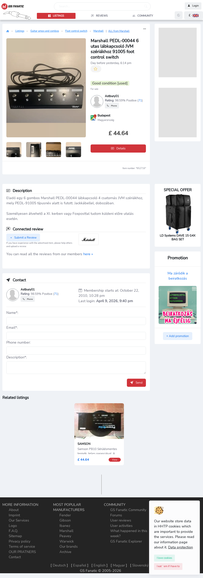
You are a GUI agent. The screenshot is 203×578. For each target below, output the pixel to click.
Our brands (68, 546)
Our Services (19, 520)
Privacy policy (19, 541)
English (99, 565)
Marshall (98, 31)
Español (79, 565)
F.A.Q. (13, 530)
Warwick (66, 541)
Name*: (12, 312)
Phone (112, 105)
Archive (65, 551)
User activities (121, 525)
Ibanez (64, 525)
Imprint (14, 515)
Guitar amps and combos (44, 31)
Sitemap (15, 536)
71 (140, 100)
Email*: (12, 327)
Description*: (16, 357)
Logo (13, 525)
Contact (15, 557)
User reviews (120, 520)
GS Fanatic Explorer (126, 541)
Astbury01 (112, 96)
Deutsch (59, 565)
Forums (116, 515)
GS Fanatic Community (128, 509)
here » (88, 254)
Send (136, 383)
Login (193, 6)
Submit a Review (23, 238)
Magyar (119, 565)
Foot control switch (76, 31)
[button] (193, 15)
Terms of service (22, 546)
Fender (65, 515)
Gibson (65, 520)
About (14, 509)
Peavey (65, 536)
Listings (19, 31)
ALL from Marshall (118, 31)
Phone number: (18, 342)
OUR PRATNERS (22, 551)
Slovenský (140, 565)
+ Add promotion (177, 336)
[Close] (164, 558)
